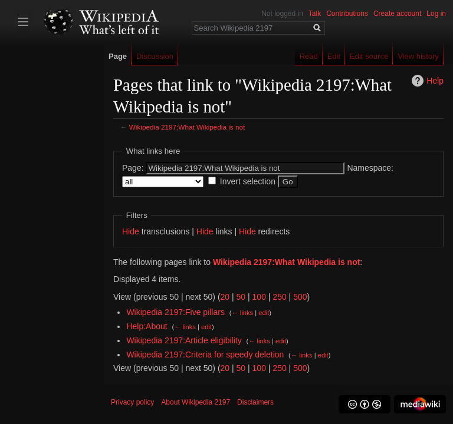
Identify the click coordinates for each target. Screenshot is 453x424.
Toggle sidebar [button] (23, 21)
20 (225, 297)
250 (279, 297)
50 (241, 297)
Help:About (146, 326)
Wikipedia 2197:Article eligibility (183, 340)
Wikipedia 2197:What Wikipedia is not (187, 127)
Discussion (154, 56)
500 (300, 297)
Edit (333, 56)
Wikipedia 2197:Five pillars (175, 312)
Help (435, 80)
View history (418, 56)
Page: (133, 168)
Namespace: (370, 168)
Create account (397, 13)
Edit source (369, 56)
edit (263, 312)
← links (242, 312)
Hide (130, 231)
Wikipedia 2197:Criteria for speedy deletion (205, 354)
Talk (314, 13)
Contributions (347, 13)
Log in (436, 13)
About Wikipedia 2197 (195, 402)
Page (118, 56)
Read (309, 56)
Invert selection (247, 181)
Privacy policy (132, 402)
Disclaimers (255, 402)
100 (259, 297)
